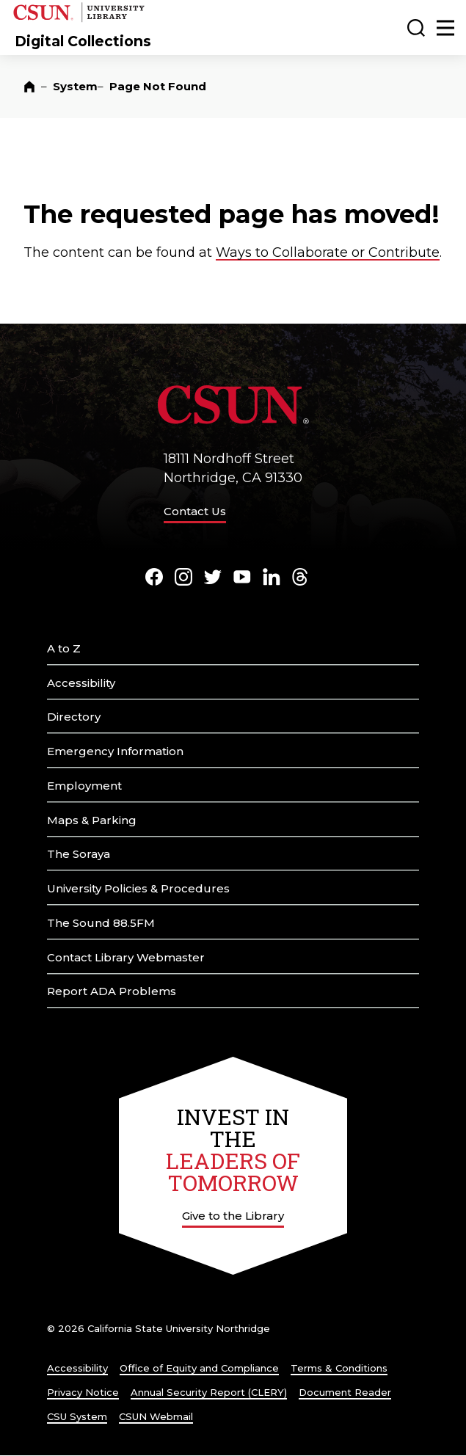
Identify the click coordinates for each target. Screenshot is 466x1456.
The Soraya (78, 854)
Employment (84, 786)
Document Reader (345, 1392)
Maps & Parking (91, 820)
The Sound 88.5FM (101, 923)
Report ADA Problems (111, 991)
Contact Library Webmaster (126, 957)
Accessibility (81, 683)
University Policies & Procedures (138, 888)
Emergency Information (115, 751)
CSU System (77, 1416)
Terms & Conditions (339, 1368)
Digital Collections (83, 41)
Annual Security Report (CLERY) (209, 1392)
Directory (74, 717)
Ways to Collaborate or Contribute (328, 252)
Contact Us (195, 511)
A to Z (64, 648)
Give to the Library (233, 1216)
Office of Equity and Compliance (199, 1368)
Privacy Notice (83, 1392)
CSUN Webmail (156, 1416)
